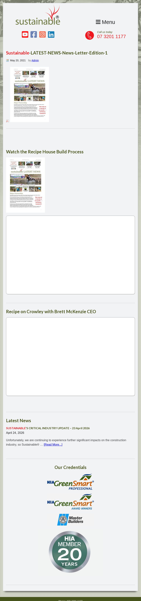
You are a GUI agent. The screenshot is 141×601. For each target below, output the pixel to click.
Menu (105, 22)
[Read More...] (53, 443)
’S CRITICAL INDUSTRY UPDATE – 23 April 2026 (48, 426)
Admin (35, 60)
